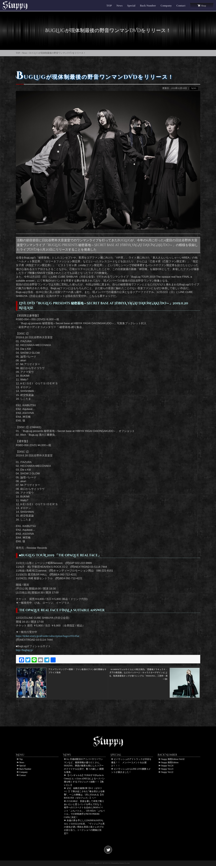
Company (166, 5)
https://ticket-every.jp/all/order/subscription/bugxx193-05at (47, 635)
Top (20, 759)
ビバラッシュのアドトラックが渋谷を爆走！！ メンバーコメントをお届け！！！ (131, 762)
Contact (180, 5)
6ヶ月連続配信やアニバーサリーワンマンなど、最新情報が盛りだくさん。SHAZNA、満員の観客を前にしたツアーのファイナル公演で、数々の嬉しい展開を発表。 (84, 765)
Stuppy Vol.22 (165, 772)
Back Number (148, 5)
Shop (202, 5)
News (119, 5)
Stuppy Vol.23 (165, 769)
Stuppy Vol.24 (165, 765)
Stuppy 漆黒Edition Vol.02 (171, 759)
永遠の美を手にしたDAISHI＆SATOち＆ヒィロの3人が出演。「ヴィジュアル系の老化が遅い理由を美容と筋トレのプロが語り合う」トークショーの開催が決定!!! (84, 827)
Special (131, 5)
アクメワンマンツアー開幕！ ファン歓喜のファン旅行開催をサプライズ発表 (61, 672)
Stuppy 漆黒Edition (168, 762)
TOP (109, 5)
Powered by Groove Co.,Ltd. (120, 863)
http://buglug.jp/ (24, 650)
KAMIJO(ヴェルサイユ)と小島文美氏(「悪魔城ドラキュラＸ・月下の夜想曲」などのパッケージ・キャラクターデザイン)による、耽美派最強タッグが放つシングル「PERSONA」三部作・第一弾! (154, 672)
